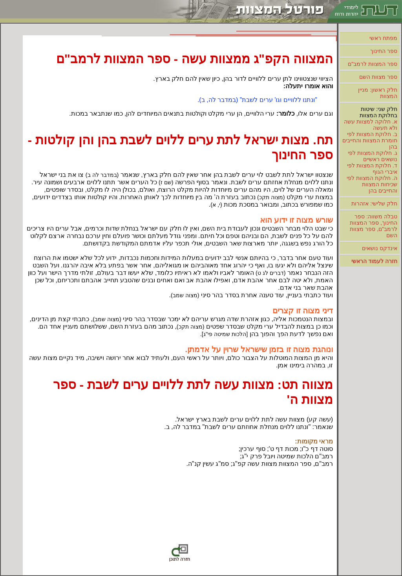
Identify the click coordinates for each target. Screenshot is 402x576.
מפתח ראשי (383, 38)
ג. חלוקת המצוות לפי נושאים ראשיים (372, 156)
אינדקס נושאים (379, 248)
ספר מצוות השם (378, 77)
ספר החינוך (383, 51)
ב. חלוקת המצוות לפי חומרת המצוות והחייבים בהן (369, 140)
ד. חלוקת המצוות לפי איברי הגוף (372, 168)
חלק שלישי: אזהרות (374, 203)
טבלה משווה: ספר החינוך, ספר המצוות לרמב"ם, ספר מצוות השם (373, 225)
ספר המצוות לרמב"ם (372, 64)
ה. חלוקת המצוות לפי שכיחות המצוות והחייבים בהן (372, 184)
